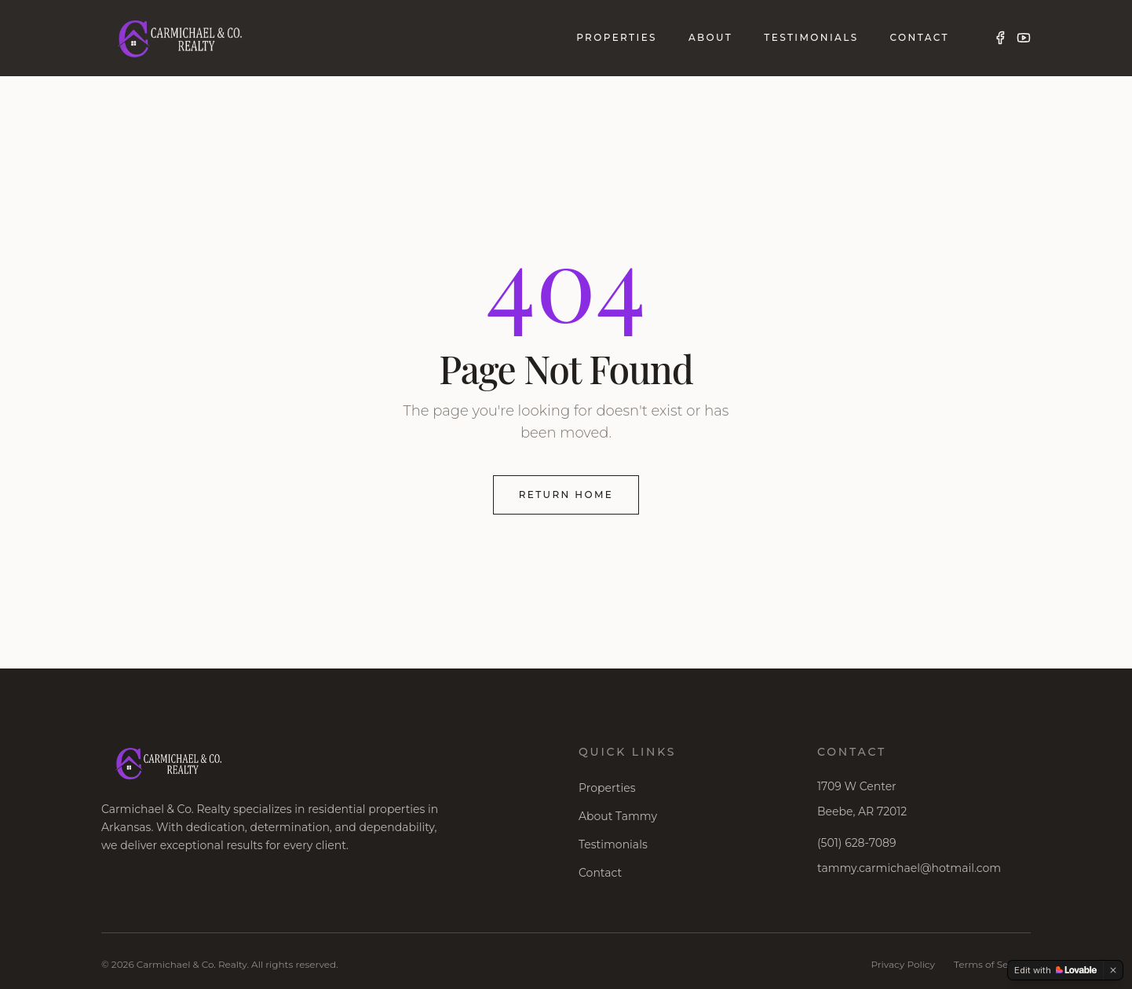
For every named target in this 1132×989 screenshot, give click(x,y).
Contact (919, 37)
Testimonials (811, 37)
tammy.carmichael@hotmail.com (909, 868)
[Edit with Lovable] (1055, 970)
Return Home (566, 494)
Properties (616, 37)
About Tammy (618, 816)
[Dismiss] (1113, 970)
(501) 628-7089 (856, 843)
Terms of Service (992, 964)
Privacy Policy (903, 964)
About (710, 37)
